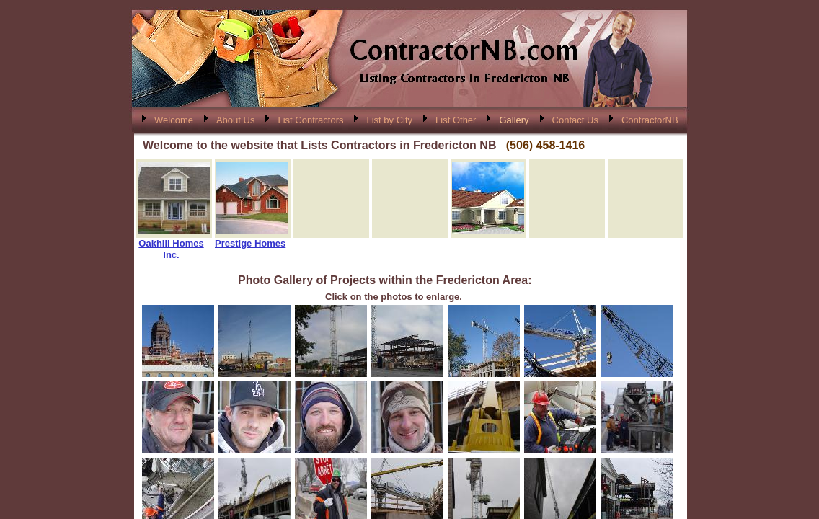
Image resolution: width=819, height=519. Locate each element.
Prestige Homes (250, 243)
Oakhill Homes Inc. (170, 249)
